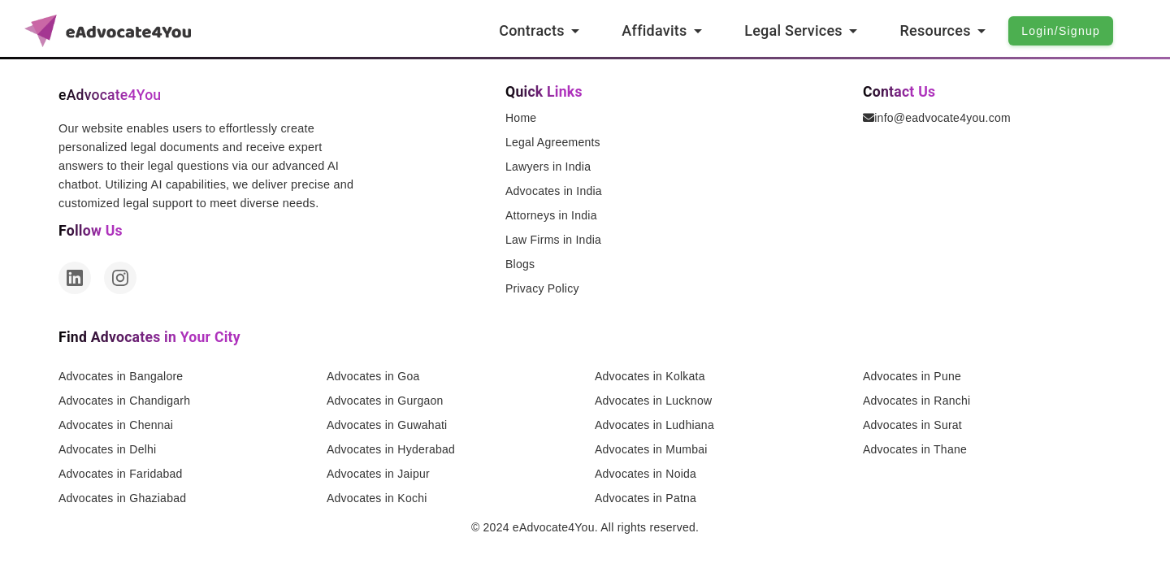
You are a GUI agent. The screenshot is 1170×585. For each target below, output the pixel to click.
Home (520, 117)
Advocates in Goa (373, 376)
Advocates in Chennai (115, 424)
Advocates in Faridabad (120, 473)
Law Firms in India (553, 239)
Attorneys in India (551, 215)
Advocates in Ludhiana (654, 424)
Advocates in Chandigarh (124, 400)
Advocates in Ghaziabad (122, 498)
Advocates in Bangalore (120, 376)
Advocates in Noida (645, 473)
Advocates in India (553, 190)
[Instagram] (120, 278)
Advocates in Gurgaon (385, 400)
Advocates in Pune (912, 376)
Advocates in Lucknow (653, 400)
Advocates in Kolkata (650, 376)
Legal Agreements (552, 142)
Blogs (520, 264)
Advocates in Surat (912, 424)
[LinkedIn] (74, 278)
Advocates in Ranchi (916, 400)
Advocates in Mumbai (651, 449)
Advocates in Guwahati (387, 424)
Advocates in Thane (915, 449)
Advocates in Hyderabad (391, 449)
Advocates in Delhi (107, 449)
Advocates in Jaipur (378, 473)
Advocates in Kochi (377, 498)
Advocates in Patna (645, 498)
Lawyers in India (548, 166)
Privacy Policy (542, 288)
